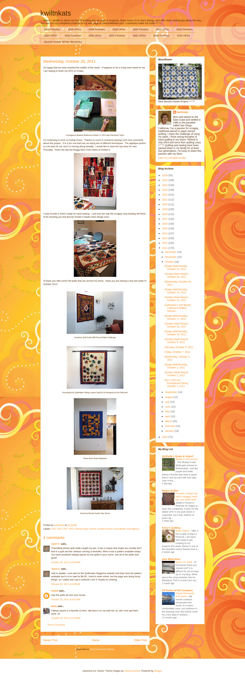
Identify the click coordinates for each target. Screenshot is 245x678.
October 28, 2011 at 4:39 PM (65, 618)
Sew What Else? (171, 559)
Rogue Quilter (170, 490)
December (171, 252)
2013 (165, 238)
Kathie (54, 590)
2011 (165, 248)
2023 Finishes (184, 29)
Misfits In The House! (187, 459)
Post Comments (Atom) (102, 649)
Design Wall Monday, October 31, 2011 (176, 267)
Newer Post (50, 640)
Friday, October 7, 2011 (177, 352)
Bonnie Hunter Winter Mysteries (63, 41)
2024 (165, 185)
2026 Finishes (52, 29)
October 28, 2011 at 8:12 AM (65, 599)
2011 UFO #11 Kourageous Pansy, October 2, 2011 (176, 383)
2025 (165, 180)
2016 (165, 223)
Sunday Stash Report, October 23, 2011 (176, 299)
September (171, 392)
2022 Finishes (73, 35)
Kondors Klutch (105, 528)
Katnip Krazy (81, 528)
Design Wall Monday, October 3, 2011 (176, 366)
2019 (165, 209)
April (168, 416)
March (169, 421)
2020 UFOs (183, 35)
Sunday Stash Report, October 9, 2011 (176, 341)
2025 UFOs (118, 29)
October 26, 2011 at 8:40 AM (65, 584)
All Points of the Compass (177, 590)
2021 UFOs (139, 35)
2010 (165, 437)
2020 (165, 204)
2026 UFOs (74, 29)
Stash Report (183, 530)
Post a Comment (56, 624)
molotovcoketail (132, 670)
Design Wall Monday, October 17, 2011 (176, 317)
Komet (92, 528)
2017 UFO (68, 528)
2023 (165, 189)
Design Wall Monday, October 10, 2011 (176, 333)
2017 (165, 218)
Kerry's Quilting (171, 527)
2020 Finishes (161, 35)
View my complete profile (172, 157)
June (168, 406)
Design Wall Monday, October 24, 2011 (176, 291)
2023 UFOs (50, 35)
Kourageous (133, 528)
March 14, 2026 (184, 562)
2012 (165, 243)
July (167, 401)
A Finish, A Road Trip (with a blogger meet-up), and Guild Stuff (187, 496)
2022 (165, 194)
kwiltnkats (55, 13)
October (170, 261)
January (170, 431)
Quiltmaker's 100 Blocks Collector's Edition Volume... (177, 308)
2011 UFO (56, 528)
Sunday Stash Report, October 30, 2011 (176, 275)
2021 (165, 199)
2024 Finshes (140, 29)
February (170, 426)
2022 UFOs (95, 35)
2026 (165, 175)
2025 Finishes (97, 29)
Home (95, 640)
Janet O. (55, 544)
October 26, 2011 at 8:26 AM (65, 562)
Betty (54, 606)
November (171, 257)
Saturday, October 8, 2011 (178, 347)
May (167, 411)
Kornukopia (120, 528)
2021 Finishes (117, 35)
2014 (165, 233)
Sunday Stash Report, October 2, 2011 (176, 374)
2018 (165, 214)
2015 (165, 228)
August (169, 397)
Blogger (158, 670)
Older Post (140, 640)
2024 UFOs (162, 29)
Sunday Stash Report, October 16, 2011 (176, 325)
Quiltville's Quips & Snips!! (178, 456)
